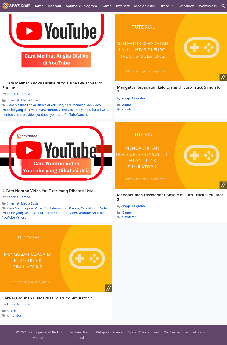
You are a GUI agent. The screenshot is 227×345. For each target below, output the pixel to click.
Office (168, 6)
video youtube (38, 114)
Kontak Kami (195, 332)
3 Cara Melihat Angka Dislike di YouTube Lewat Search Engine (52, 85)
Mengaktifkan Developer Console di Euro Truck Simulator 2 (170, 197)
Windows (186, 5)
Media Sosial (144, 5)
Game (106, 5)
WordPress (208, 5)
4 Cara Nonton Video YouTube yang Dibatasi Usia (47, 190)
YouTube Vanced (76, 114)
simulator (129, 109)
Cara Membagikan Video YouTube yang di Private (43, 208)
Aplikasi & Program (81, 5)
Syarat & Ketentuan (143, 332)
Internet (123, 5)
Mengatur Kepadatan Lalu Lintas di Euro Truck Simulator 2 (169, 89)
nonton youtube (14, 114)
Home (38, 5)
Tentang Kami (80, 332)
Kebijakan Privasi (109, 332)
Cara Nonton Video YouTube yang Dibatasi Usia (73, 109)
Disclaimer (172, 332)
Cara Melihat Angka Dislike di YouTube (35, 105)
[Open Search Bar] (223, 6)
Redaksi (77, 337)
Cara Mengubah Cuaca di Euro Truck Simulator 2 (47, 298)
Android (54, 5)
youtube (56, 114)
